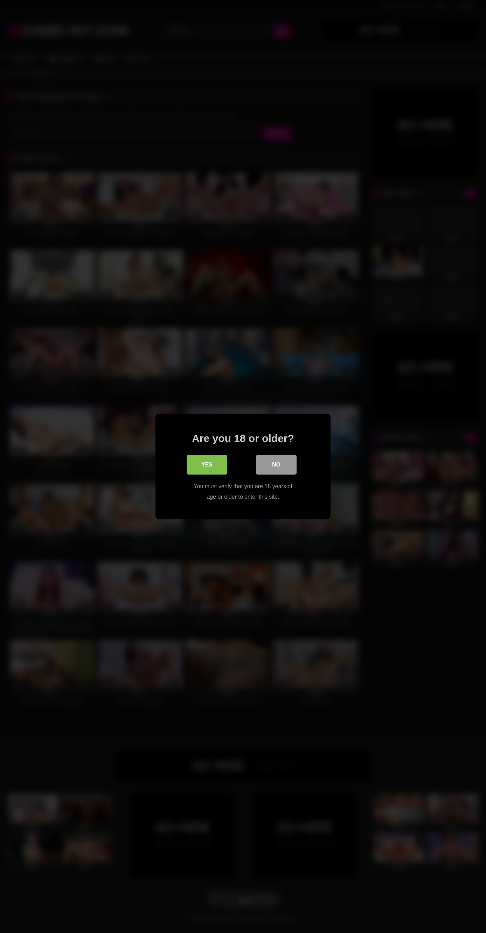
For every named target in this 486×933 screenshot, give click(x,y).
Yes (207, 465)
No (276, 465)
